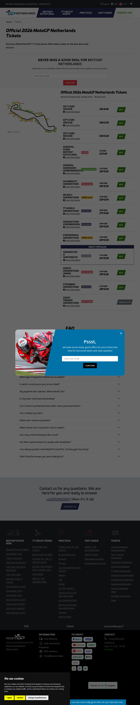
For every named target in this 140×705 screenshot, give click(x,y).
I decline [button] (20, 698)
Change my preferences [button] (37, 698)
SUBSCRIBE (90, 365)
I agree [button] (9, 698)
